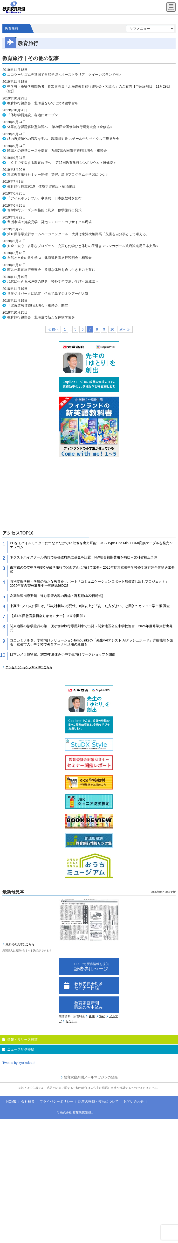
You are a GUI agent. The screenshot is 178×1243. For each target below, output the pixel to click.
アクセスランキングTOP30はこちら (29, 667)
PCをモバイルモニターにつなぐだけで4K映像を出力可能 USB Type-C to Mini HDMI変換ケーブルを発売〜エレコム (91, 545)
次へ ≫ (124, 329)
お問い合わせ (133, 1101)
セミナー (71, 1021)
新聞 (92, 1016)
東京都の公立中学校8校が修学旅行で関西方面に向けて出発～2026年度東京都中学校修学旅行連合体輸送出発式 (92, 569)
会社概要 (28, 1101)
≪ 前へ (53, 329)
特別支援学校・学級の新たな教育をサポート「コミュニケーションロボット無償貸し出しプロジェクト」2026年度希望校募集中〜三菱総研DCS (89, 584)
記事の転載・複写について (98, 1101)
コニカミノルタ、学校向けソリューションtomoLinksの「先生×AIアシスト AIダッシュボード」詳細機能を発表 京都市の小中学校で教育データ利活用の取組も (91, 642)
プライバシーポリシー (56, 1101)
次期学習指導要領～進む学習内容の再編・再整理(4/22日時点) (56, 596)
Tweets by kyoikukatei (18, 1063)
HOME (11, 1101)
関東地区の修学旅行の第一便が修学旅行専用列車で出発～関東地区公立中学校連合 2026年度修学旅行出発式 (91, 628)
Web (102, 1016)
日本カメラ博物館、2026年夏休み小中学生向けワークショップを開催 (62, 654)
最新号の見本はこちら (20, 944)
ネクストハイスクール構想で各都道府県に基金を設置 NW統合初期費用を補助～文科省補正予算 (83, 557)
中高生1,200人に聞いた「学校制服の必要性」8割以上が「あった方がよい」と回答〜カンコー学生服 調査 (90, 606)
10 (112, 329)
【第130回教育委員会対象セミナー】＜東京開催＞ (48, 616)
